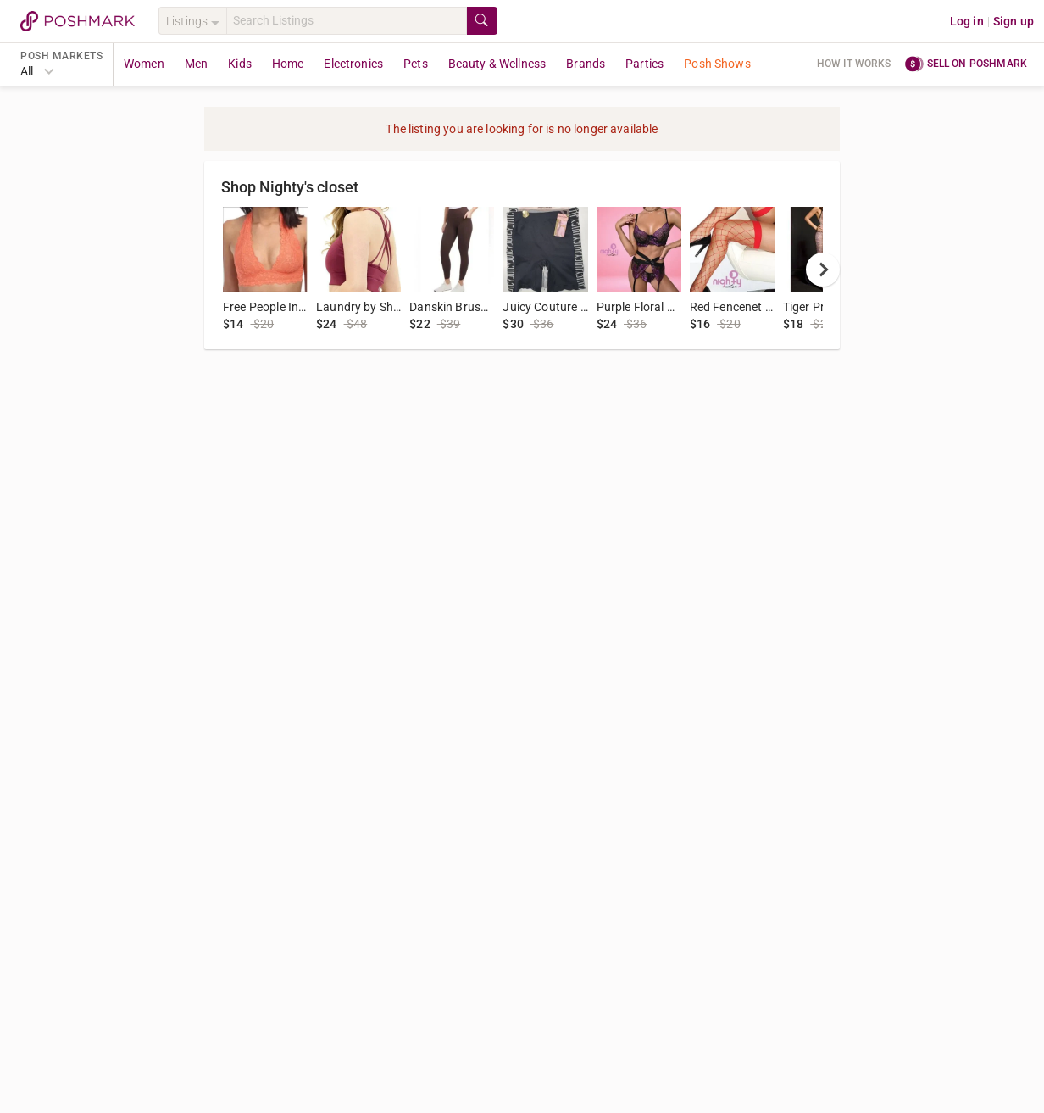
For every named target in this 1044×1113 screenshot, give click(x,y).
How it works (854, 64)
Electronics (353, 63)
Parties (644, 63)
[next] (823, 270)
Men (196, 63)
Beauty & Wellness (497, 63)
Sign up (1013, 21)
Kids (240, 63)
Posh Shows (717, 63)
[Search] (346, 21)
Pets (415, 63)
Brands (585, 63)
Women (144, 63)
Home (288, 63)
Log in (967, 21)
